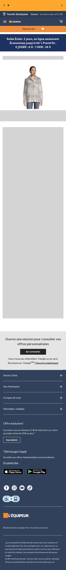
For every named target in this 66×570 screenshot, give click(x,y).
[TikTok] (29, 487)
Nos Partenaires (33, 386)
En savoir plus (10, 462)
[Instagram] (14, 487)
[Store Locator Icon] (4, 14)
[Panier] (61, 21)
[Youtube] (22, 487)
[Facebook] (6, 487)
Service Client (33, 375)
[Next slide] (61, 5)
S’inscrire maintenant (46, 363)
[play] (8, 5)
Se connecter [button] (33, 351)
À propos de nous (33, 397)
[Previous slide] (4, 5)
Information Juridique (33, 409)
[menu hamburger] (5, 22)
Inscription (12, 440)
